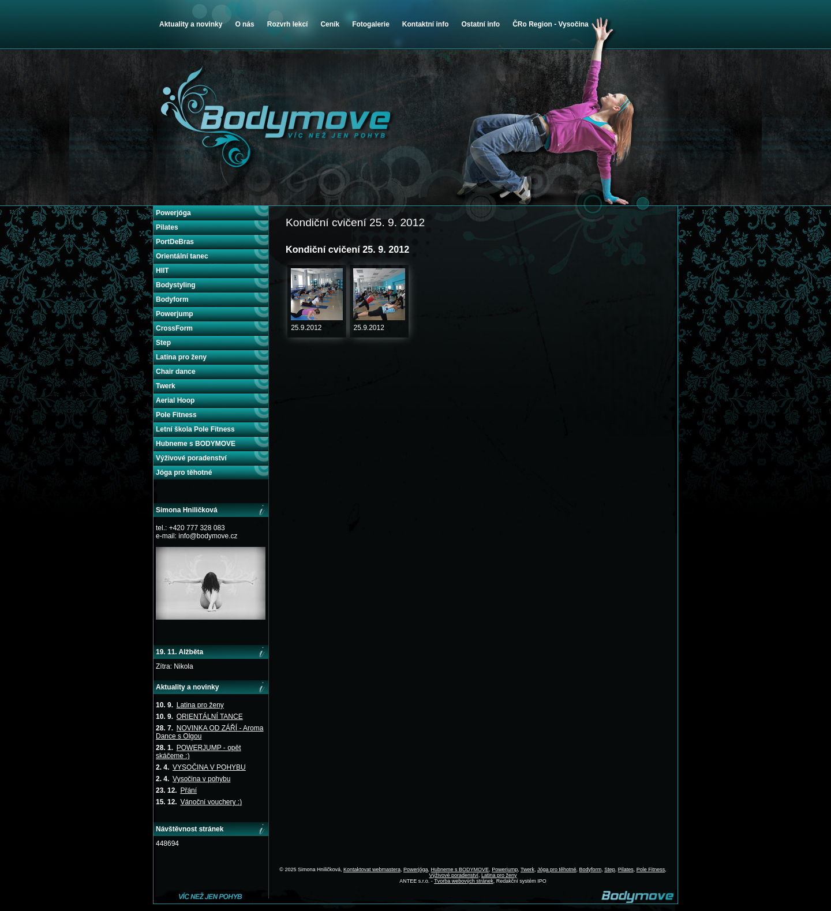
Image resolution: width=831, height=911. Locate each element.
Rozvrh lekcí (287, 24)
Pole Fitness (176, 415)
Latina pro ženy (181, 357)
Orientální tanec (182, 256)
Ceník (329, 24)
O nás (244, 24)
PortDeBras (175, 242)
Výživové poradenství (191, 458)
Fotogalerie (371, 24)
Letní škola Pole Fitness (195, 429)
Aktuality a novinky (190, 24)
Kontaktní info (425, 24)
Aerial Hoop (175, 400)
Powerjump (174, 314)
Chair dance (176, 372)
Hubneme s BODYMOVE (195, 444)
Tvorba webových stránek (463, 881)
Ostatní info (480, 24)
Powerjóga (173, 213)
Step (163, 343)
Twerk (165, 386)
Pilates (167, 227)
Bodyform (172, 299)
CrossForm (174, 328)
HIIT (162, 271)
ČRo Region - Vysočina (550, 24)
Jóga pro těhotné (184, 472)
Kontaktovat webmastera (371, 869)
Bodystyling (176, 285)
